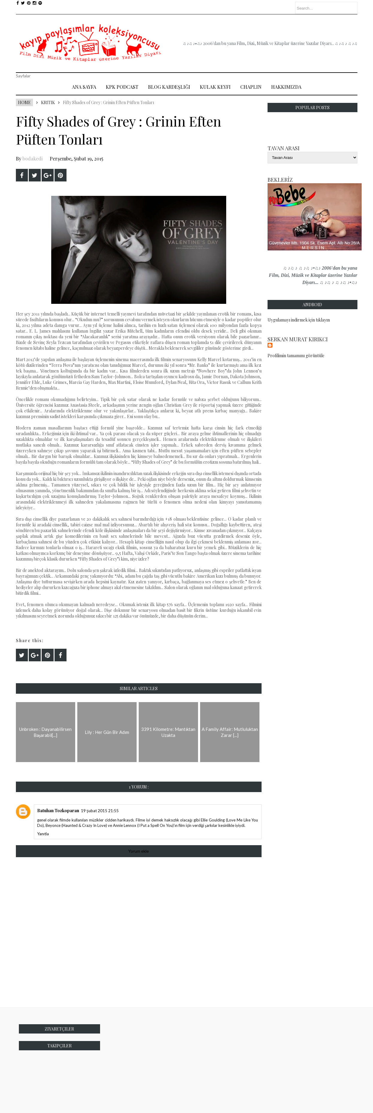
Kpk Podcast (122, 87)
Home (24, 102)
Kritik (48, 102)
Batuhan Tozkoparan (58, 810)
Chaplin (251, 87)
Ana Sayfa (84, 87)
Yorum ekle (138, 851)
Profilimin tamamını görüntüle (296, 355)
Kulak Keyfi (215, 87)
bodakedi (32, 158)
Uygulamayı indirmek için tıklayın (299, 320)
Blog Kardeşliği (169, 87)
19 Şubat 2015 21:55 (100, 810)
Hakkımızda (286, 87)
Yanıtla (43, 833)
